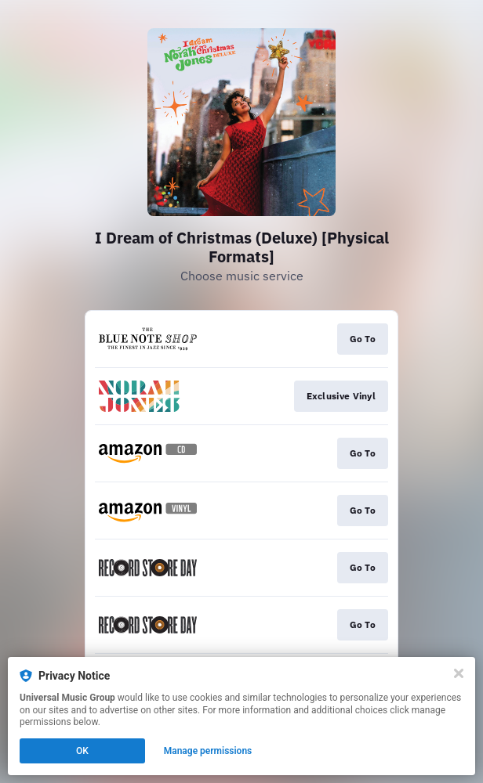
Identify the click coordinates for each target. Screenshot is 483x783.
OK (82, 750)
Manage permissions (208, 750)
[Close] (458, 673)
